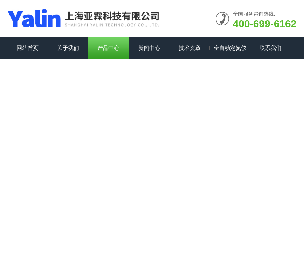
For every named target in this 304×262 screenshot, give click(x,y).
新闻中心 (149, 48)
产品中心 (108, 48)
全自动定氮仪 (230, 48)
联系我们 (270, 48)
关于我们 (68, 48)
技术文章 (190, 48)
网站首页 (28, 48)
